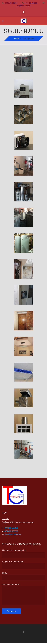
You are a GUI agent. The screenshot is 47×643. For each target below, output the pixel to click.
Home (16, 39)
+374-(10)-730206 (30, 3)
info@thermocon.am (23, 6)
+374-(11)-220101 (10, 3)
